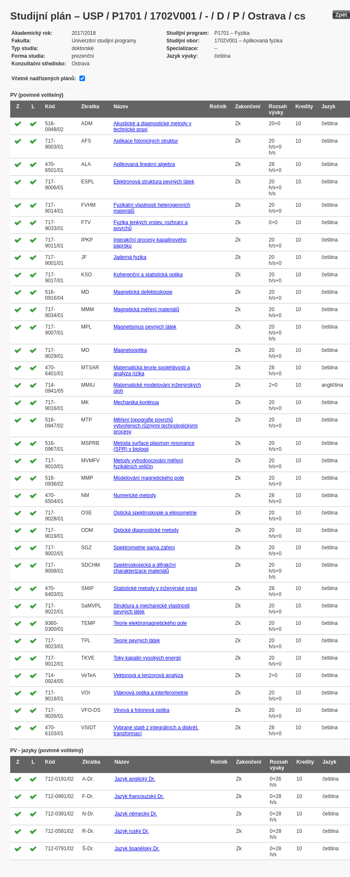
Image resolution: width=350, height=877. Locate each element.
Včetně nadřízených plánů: (43, 79)
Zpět (341, 14)
